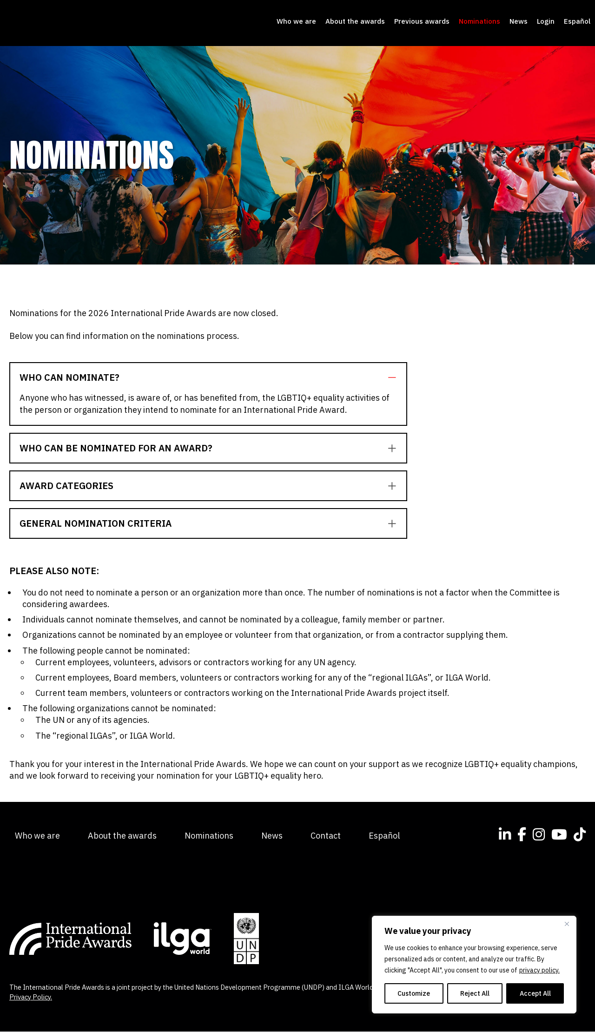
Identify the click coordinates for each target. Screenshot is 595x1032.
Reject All (474, 993)
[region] (474, 964)
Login (546, 21)
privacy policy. (539, 970)
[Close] (566, 923)
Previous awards (422, 21)
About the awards (355, 21)
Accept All (535, 993)
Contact (326, 836)
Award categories (66, 486)
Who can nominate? (69, 378)
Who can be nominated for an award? (116, 448)
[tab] (208, 378)
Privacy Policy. (30, 997)
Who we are (296, 21)
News (518, 21)
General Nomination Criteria (96, 524)
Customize (413, 993)
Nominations (479, 21)
